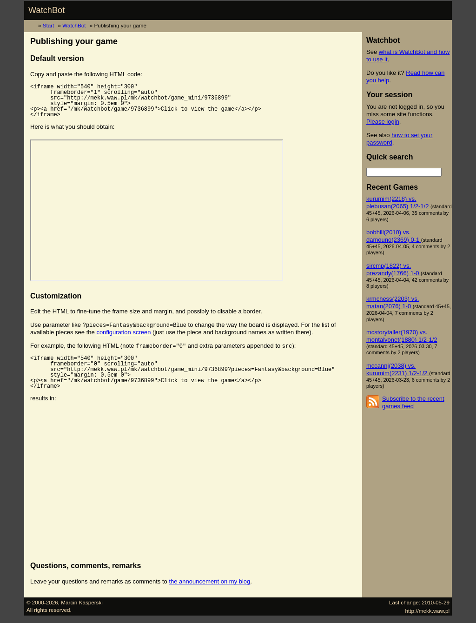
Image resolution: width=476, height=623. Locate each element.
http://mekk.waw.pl (427, 611)
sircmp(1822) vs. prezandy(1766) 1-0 (393, 269)
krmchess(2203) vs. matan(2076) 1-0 (392, 302)
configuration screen (123, 332)
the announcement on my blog (209, 581)
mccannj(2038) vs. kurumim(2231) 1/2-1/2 (397, 369)
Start (48, 25)
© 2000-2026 (42, 602)
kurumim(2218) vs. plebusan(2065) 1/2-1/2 (398, 202)
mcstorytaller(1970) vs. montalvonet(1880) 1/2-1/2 (401, 336)
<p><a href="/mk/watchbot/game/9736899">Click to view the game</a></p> (156, 210)
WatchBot (46, 10)
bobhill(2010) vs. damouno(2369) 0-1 (393, 236)
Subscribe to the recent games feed (413, 402)
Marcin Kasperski (82, 602)
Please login (382, 121)
